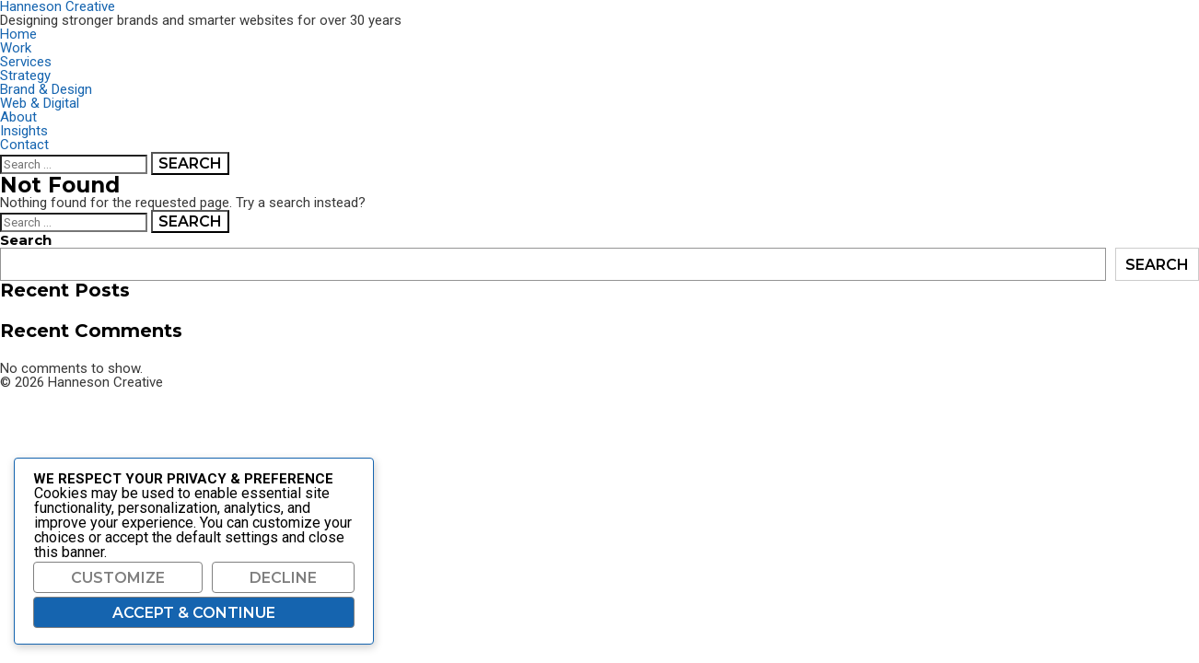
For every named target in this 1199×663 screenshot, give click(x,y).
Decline (283, 578)
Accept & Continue (193, 613)
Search (26, 240)
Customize (118, 578)
